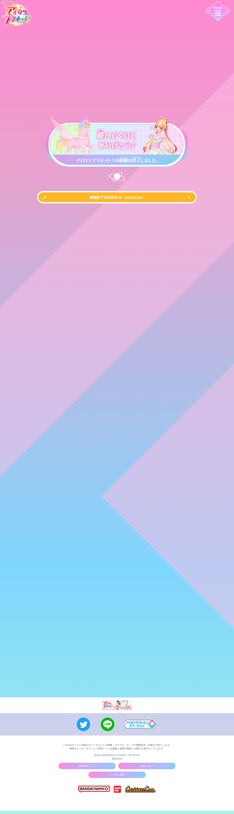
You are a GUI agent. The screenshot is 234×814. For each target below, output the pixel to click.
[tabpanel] (117, 140)
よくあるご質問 (117, 777)
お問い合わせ (147, 768)
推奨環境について (87, 768)
